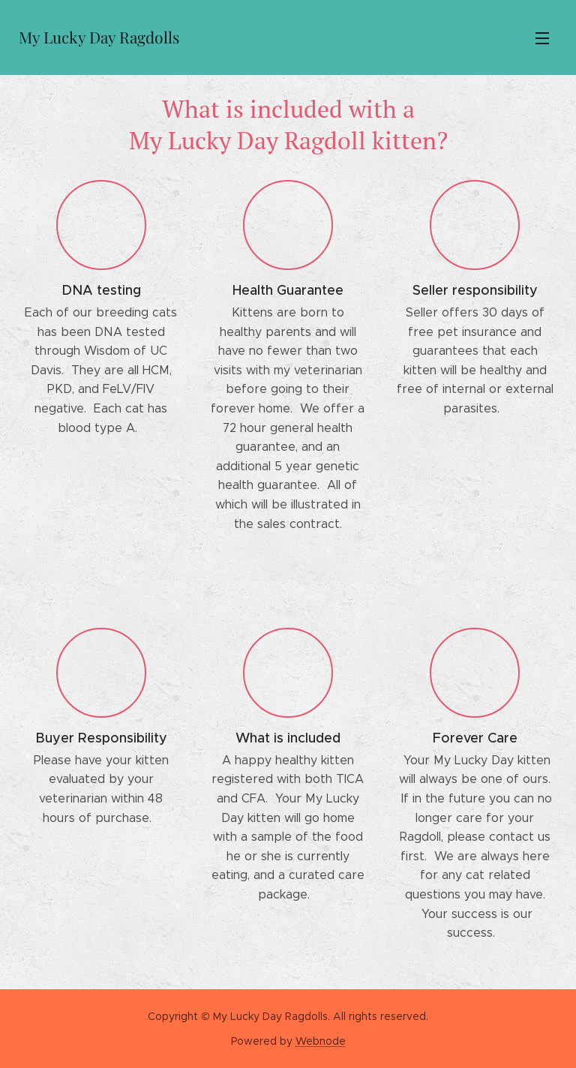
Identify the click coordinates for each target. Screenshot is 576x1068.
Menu (542, 38)
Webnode (321, 1041)
